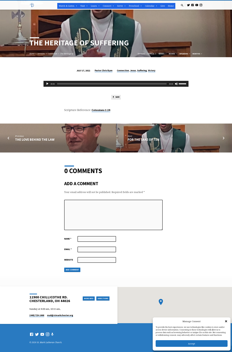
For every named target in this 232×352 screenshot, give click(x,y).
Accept (191, 343)
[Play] (47, 83)
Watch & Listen (68, 6)
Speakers (185, 54)
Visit (84, 6)
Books (173, 54)
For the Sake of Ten (143, 140)
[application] (116, 84)
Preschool (135, 6)
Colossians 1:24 (101, 110)
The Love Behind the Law (34, 140)
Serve (121, 6)
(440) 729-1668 (36, 315)
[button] (226, 321)
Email (68, 250)
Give (162, 5)
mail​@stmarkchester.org (60, 315)
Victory (151, 70)
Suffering (142, 70)
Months (197, 54)
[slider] (112, 84)
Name (67, 239)
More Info (85, 298)
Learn (95, 6)
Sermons (41, 53)
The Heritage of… (67, 53)
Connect (108, 6)
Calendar (151, 6)
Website (68, 260)
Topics (152, 54)
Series (162, 54)
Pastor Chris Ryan (103, 70)
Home (171, 5)
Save (116, 97)
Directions (102, 298)
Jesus (133, 70)
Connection (52, 53)
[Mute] (176, 83)
